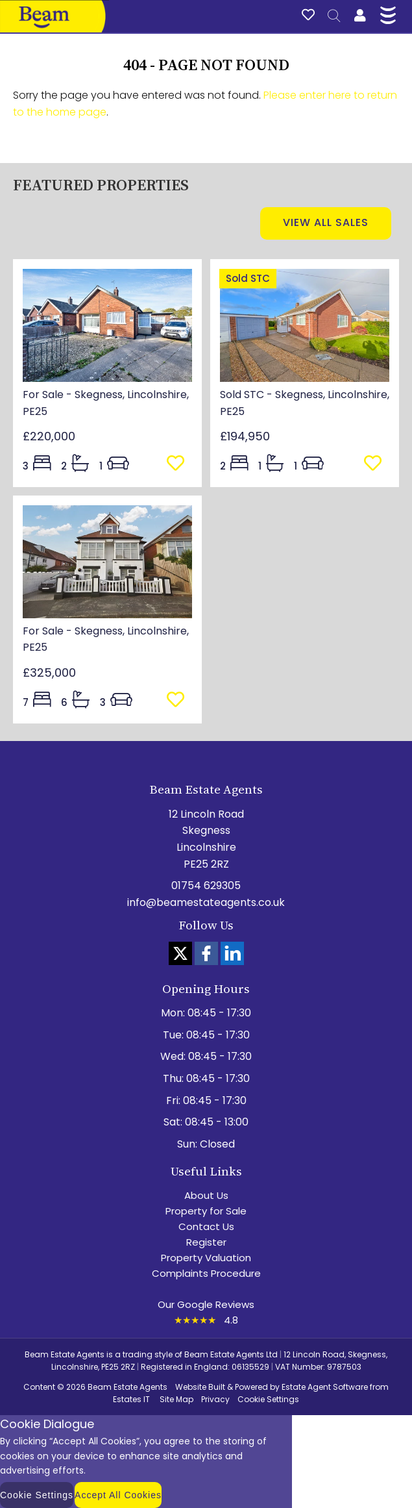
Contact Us (206, 1226)
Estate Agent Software (325, 1386)
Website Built (200, 1386)
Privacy (215, 1399)
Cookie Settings (268, 1399)
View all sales (326, 222)
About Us (206, 1195)
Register (206, 1242)
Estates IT (131, 1399)
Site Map (176, 1399)
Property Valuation (206, 1257)
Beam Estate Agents (127, 1386)
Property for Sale (206, 1211)
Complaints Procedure (206, 1273)
